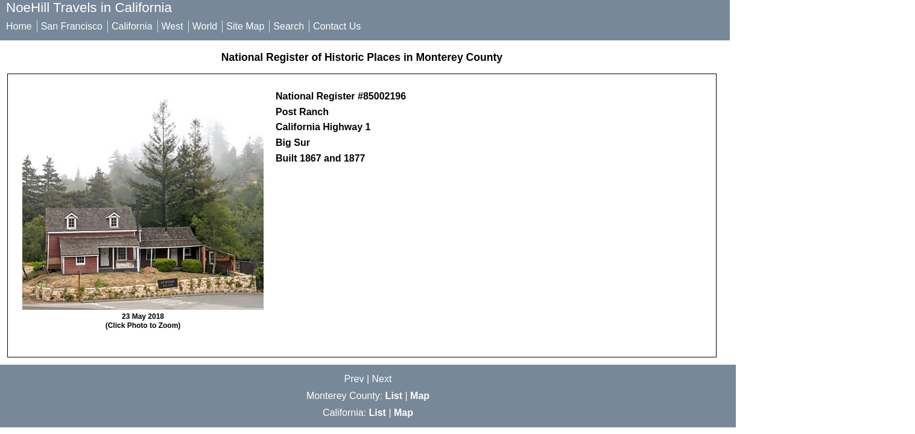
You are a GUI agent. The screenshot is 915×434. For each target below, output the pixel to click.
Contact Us (337, 26)
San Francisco (72, 26)
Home (19, 26)
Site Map (245, 26)
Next (382, 379)
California (132, 26)
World (205, 26)
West (172, 26)
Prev (354, 379)
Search (288, 26)
